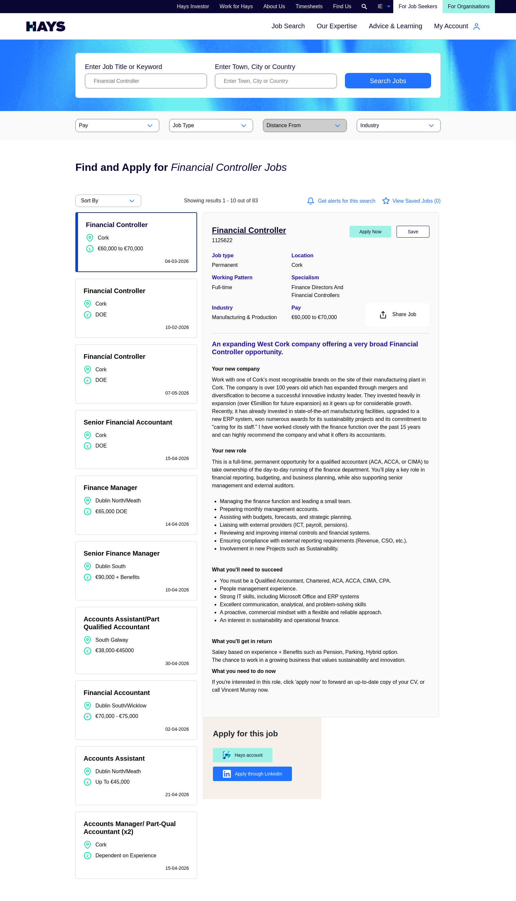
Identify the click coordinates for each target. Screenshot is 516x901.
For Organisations (469, 6)
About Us (274, 6)
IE (379, 6)
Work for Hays (236, 6)
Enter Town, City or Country (255, 66)
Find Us (342, 6)
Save (413, 231)
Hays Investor (193, 6)
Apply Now (370, 231)
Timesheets (309, 6)
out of (221, 200)
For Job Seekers (418, 6)
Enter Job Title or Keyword (123, 66)
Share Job (397, 315)
